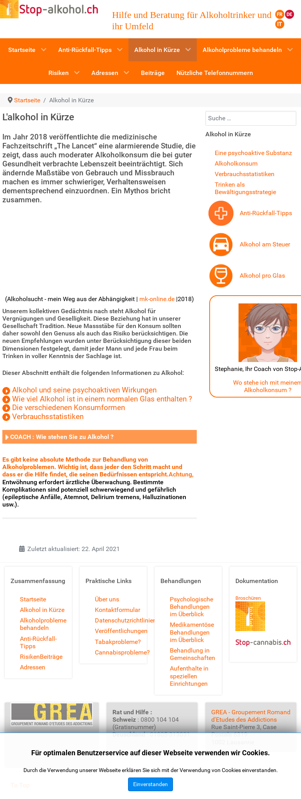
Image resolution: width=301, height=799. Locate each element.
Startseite (33, 599)
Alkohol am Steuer (265, 244)
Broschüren (248, 598)
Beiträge (51, 656)
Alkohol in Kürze (42, 610)
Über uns (107, 599)
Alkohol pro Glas (262, 275)
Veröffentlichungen (121, 631)
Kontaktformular (117, 610)
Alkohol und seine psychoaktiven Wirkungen (84, 390)
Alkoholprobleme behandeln (43, 624)
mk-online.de (157, 299)
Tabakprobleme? (118, 642)
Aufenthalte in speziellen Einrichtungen (189, 676)
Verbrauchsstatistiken (48, 416)
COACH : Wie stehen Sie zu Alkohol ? (62, 437)
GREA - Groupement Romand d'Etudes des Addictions (250, 715)
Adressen (32, 667)
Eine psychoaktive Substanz (253, 153)
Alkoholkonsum (236, 163)
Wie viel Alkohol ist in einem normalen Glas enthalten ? (102, 399)
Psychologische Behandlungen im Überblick (191, 607)
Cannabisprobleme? (122, 652)
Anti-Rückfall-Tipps (266, 213)
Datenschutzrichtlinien (126, 620)
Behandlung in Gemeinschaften (192, 654)
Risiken (30, 656)
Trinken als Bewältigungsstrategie (245, 188)
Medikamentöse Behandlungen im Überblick (192, 632)
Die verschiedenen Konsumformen (68, 407)
